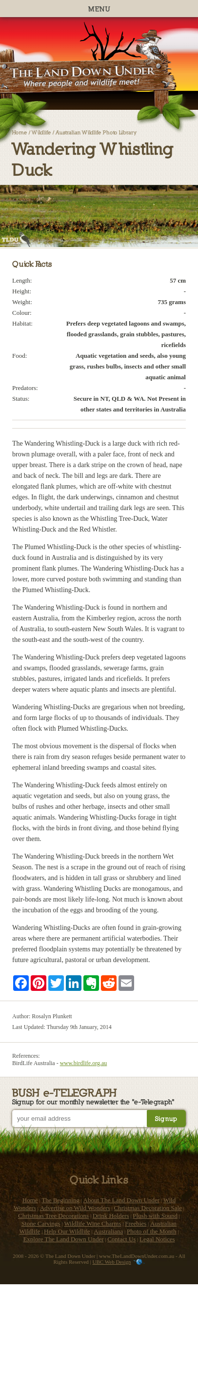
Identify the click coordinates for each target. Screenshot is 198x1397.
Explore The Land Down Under (63, 1239)
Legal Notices (157, 1239)
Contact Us (121, 1239)
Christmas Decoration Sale (148, 1208)
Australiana (108, 1231)
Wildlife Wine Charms (92, 1223)
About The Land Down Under (121, 1200)
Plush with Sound (155, 1215)
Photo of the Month (151, 1231)
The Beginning (60, 1200)
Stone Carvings (40, 1223)
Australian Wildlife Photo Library (96, 132)
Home (19, 132)
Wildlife (41, 132)
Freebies (135, 1223)
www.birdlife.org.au (83, 1063)
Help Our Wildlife (67, 1231)
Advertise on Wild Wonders (75, 1208)
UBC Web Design (112, 1262)
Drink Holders (111, 1215)
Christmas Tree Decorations (53, 1215)
